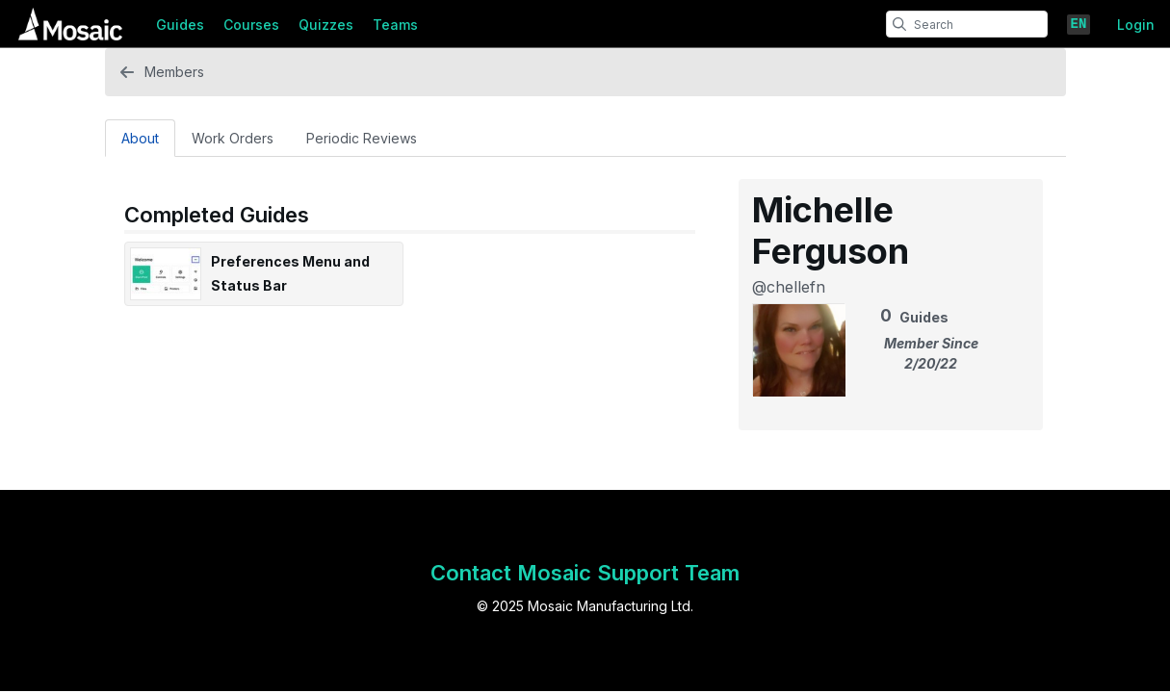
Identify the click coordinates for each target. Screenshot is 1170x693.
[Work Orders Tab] (232, 137)
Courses (251, 24)
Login (1136, 24)
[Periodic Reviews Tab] (361, 137)
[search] (899, 24)
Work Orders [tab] (232, 138)
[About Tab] (140, 137)
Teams (395, 24)
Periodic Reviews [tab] (361, 138)
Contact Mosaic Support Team (585, 572)
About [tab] (140, 138)
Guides (180, 24)
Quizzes (326, 24)
